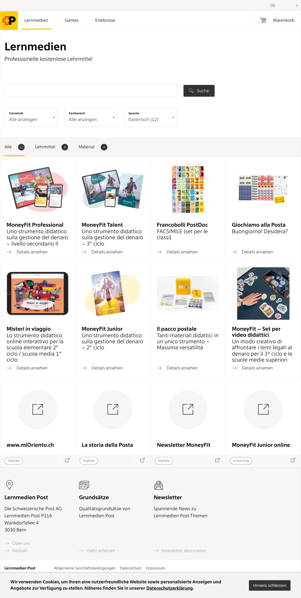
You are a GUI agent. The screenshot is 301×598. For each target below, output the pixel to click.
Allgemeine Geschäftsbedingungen (85, 568)
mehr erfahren (97, 550)
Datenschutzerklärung (169, 588)
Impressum (155, 568)
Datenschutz (131, 568)
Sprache (134, 113)
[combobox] (284, 5)
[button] (270, 585)
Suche (199, 90)
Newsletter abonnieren (180, 550)
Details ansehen (27, 251)
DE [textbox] (272, 5)
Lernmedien (36, 20)
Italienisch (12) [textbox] (143, 119)
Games (72, 20)
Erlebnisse (105, 20)
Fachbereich (77, 113)
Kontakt (15, 550)
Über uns (17, 543)
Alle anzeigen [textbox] (23, 119)
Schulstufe (16, 113)
